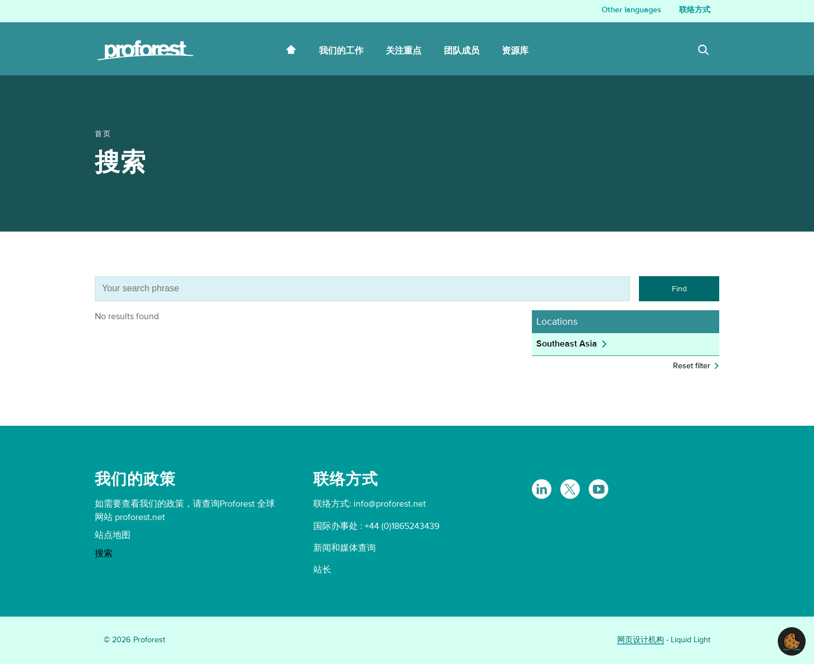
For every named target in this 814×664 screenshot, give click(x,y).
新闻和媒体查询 (344, 548)
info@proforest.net (389, 503)
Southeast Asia (566, 343)
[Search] (703, 51)
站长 (322, 569)
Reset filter (691, 366)
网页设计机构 (640, 639)
